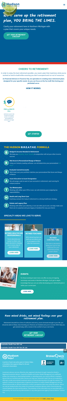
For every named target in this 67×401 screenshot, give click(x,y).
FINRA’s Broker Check (48, 399)
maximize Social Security (26, 154)
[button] (64, 4)
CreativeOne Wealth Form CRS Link (11, 344)
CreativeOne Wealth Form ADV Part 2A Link (14, 348)
